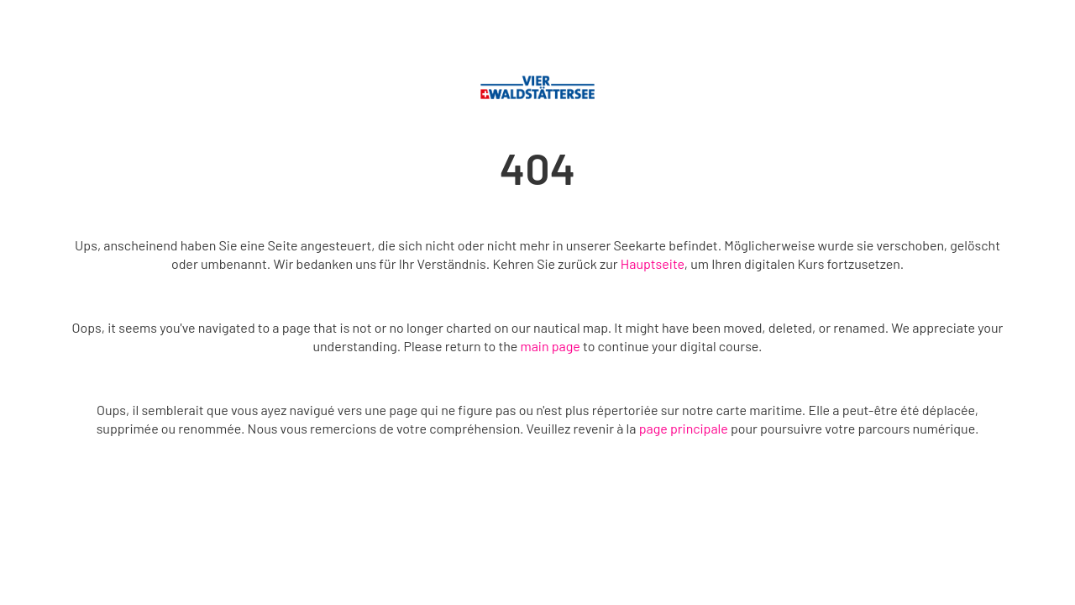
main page (549, 346)
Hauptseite (652, 263)
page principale (683, 428)
